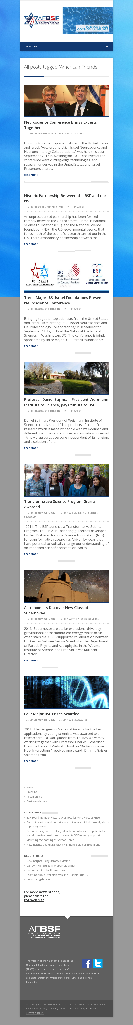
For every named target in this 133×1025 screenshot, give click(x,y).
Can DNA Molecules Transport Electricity (51, 865)
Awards (82, 719)
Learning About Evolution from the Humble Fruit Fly (57, 875)
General (93, 618)
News (30, 787)
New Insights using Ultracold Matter (48, 861)
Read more (31, 174)
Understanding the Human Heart (47, 870)
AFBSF (80, 133)
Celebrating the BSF (38, 879)
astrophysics (78, 618)
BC (71, 1008)
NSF (85, 512)
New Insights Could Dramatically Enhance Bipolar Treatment (63, 844)
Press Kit (32, 792)
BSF (79, 512)
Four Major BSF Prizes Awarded (51, 713)
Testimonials (34, 796)
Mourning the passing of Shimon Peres (50, 840)
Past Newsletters (37, 801)
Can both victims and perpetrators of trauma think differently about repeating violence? (68, 824)
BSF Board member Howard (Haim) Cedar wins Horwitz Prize (63, 817)
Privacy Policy (57, 1008)
